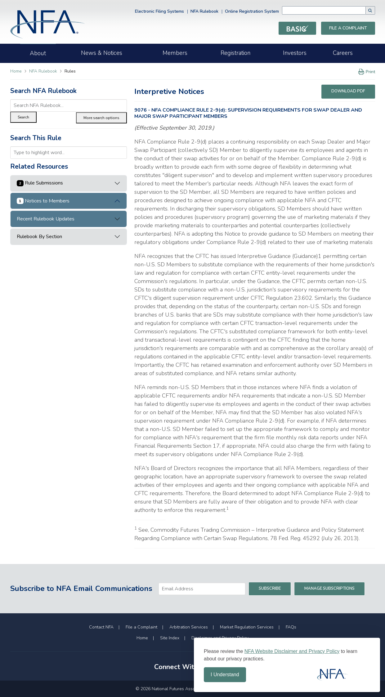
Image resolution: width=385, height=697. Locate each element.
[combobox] (333, 10)
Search (23, 117)
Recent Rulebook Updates (45, 218)
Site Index (169, 638)
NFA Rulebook (204, 11)
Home (16, 71)
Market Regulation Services (247, 627)
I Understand (225, 674)
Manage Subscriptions (329, 588)
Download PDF (348, 91)
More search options (101, 117)
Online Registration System (252, 11)
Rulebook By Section (39, 236)
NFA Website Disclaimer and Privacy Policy (291, 651)
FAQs (291, 627)
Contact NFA (101, 627)
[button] (370, 10)
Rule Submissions (40, 183)
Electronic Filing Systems (159, 11)
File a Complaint (348, 28)
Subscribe (270, 588)
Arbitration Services (188, 627)
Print (365, 72)
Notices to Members (43, 201)
